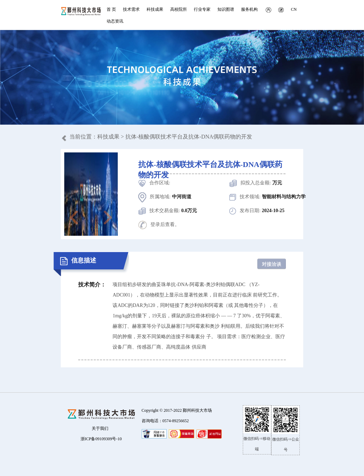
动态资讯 (115, 21)
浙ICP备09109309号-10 (101, 438)
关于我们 (100, 428)
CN (294, 9)
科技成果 (108, 137)
